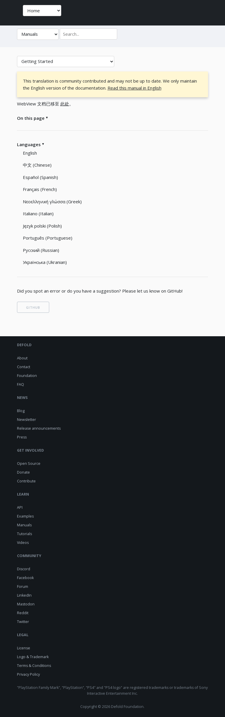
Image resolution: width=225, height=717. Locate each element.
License (23, 648)
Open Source (28, 463)
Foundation (27, 375)
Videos (23, 542)
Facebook (25, 577)
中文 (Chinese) (37, 165)
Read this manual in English (134, 88)
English (30, 153)
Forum (22, 586)
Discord (23, 568)
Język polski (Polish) (42, 226)
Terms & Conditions (34, 665)
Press (22, 437)
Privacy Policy (28, 674)
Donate (23, 472)
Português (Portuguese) (47, 238)
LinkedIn (24, 595)
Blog (21, 410)
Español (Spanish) (40, 177)
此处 (64, 104)
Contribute (26, 481)
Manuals (24, 525)
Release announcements (39, 428)
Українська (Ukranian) (45, 262)
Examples (25, 516)
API (20, 507)
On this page (31, 118)
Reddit (22, 612)
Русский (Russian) (41, 250)
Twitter (23, 621)
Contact (23, 366)
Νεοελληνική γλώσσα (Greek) (52, 201)
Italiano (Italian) (38, 213)
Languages (29, 144)
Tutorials (24, 533)
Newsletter (26, 419)
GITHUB (33, 307)
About (22, 358)
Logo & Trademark (33, 656)
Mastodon (26, 604)
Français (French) (40, 189)
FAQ (20, 384)
